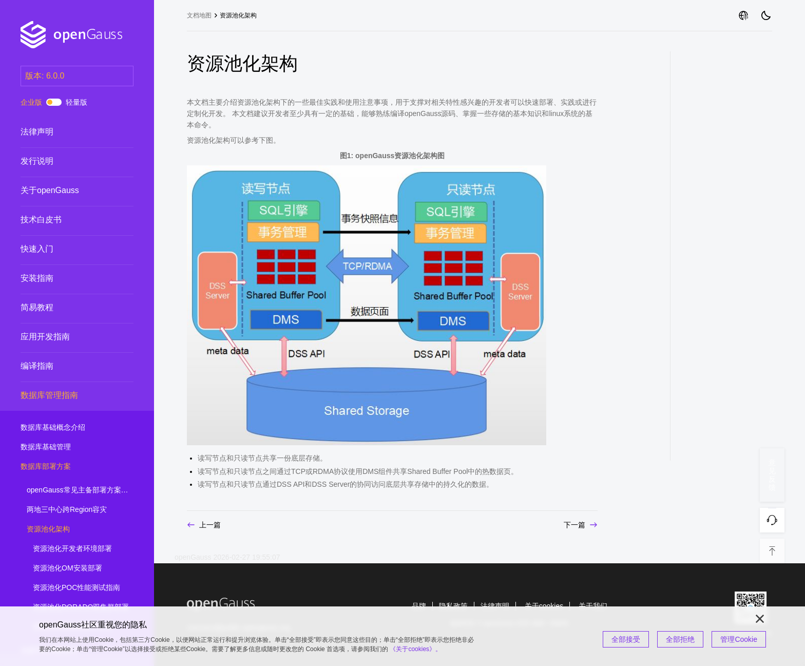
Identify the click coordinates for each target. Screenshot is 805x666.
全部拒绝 (680, 639)
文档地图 (199, 15)
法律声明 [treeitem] (67, 132)
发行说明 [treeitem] (67, 161)
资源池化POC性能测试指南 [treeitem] (79, 588)
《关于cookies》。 (416, 649)
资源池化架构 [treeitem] (73, 529)
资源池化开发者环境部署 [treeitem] (79, 549)
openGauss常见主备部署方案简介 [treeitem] (81, 490)
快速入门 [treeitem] (67, 249)
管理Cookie (738, 639)
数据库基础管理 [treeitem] (67, 447)
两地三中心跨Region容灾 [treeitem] (73, 510)
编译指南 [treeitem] (67, 366)
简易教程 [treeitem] (67, 307)
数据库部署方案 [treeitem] (67, 466)
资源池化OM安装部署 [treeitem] (79, 568)
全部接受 (625, 639)
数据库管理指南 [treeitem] (67, 395)
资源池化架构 (238, 15)
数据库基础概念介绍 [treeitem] (67, 427)
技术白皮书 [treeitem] (67, 220)
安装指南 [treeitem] (67, 278)
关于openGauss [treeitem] (67, 190)
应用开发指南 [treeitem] (67, 337)
